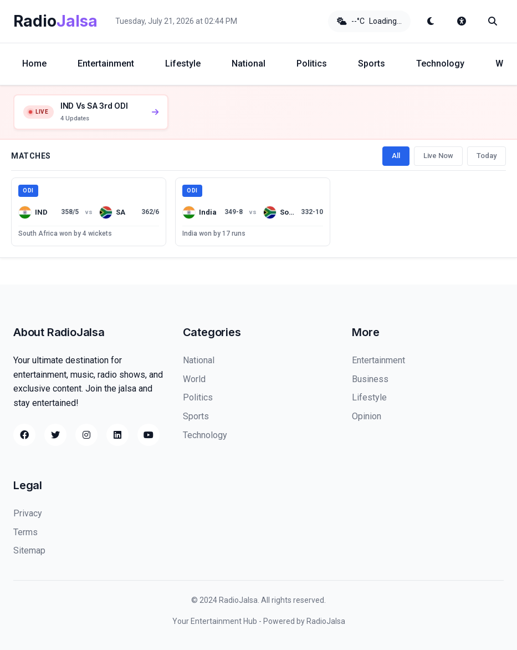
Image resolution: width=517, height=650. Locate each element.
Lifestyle (183, 63)
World (194, 379)
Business (370, 379)
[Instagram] (86, 435)
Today (486, 155)
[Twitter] (55, 435)
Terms (25, 532)
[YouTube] (148, 435)
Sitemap (29, 550)
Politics (311, 63)
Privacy (27, 513)
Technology (440, 63)
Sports (371, 63)
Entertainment (106, 63)
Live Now (438, 155)
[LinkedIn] (117, 435)
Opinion (366, 416)
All (396, 155)
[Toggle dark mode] (430, 21)
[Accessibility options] (462, 21)
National (248, 63)
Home (34, 63)
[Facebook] (24, 435)
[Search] (493, 21)
